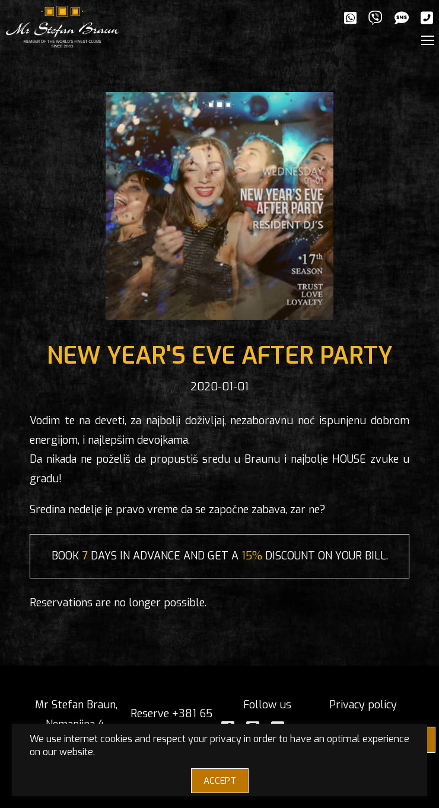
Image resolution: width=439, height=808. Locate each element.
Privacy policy (363, 705)
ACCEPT (219, 781)
